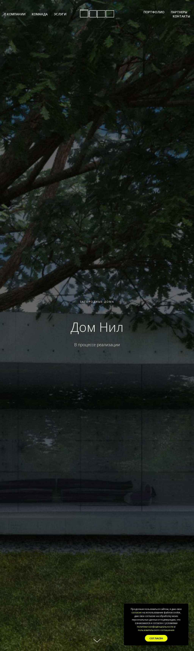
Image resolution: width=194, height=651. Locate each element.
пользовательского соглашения (156, 630)
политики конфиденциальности (155, 626)
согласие (136, 612)
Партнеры (179, 12)
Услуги (60, 14)
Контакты (181, 16)
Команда (40, 14)
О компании (14, 14)
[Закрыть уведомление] (185, 606)
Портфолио (154, 12)
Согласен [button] (156, 638)
